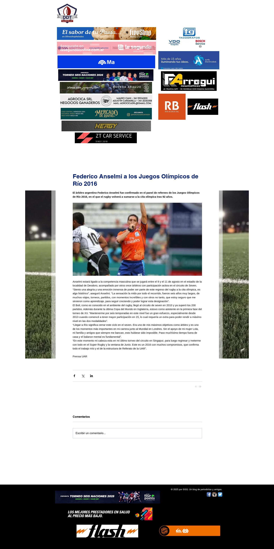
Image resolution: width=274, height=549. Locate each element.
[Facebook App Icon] (209, 494)
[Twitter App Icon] (220, 494)
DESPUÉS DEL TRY (104, 11)
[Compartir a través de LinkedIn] (91, 375)
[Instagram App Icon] (214, 494)
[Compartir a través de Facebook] (74, 375)
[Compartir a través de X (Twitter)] (83, 375)
